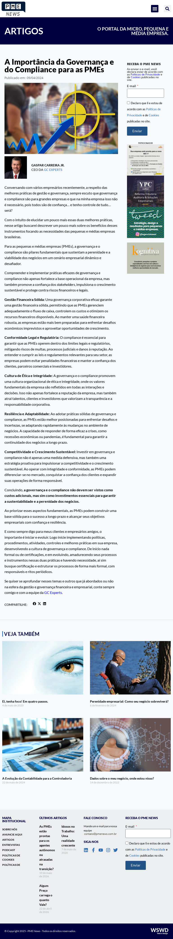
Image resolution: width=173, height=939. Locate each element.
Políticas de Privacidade (150, 849)
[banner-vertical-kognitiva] (145, 258)
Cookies (136, 77)
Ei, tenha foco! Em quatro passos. (25, 701)
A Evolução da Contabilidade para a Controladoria (37, 778)
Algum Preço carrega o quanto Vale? (45, 895)
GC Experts (53, 170)
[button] (154, 8)
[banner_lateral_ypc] (145, 191)
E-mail (132, 86)
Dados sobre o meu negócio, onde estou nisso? (122, 778)
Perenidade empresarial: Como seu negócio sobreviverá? (129, 701)
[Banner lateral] (145, 222)
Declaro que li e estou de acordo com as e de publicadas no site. (147, 849)
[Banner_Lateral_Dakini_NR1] (145, 160)
